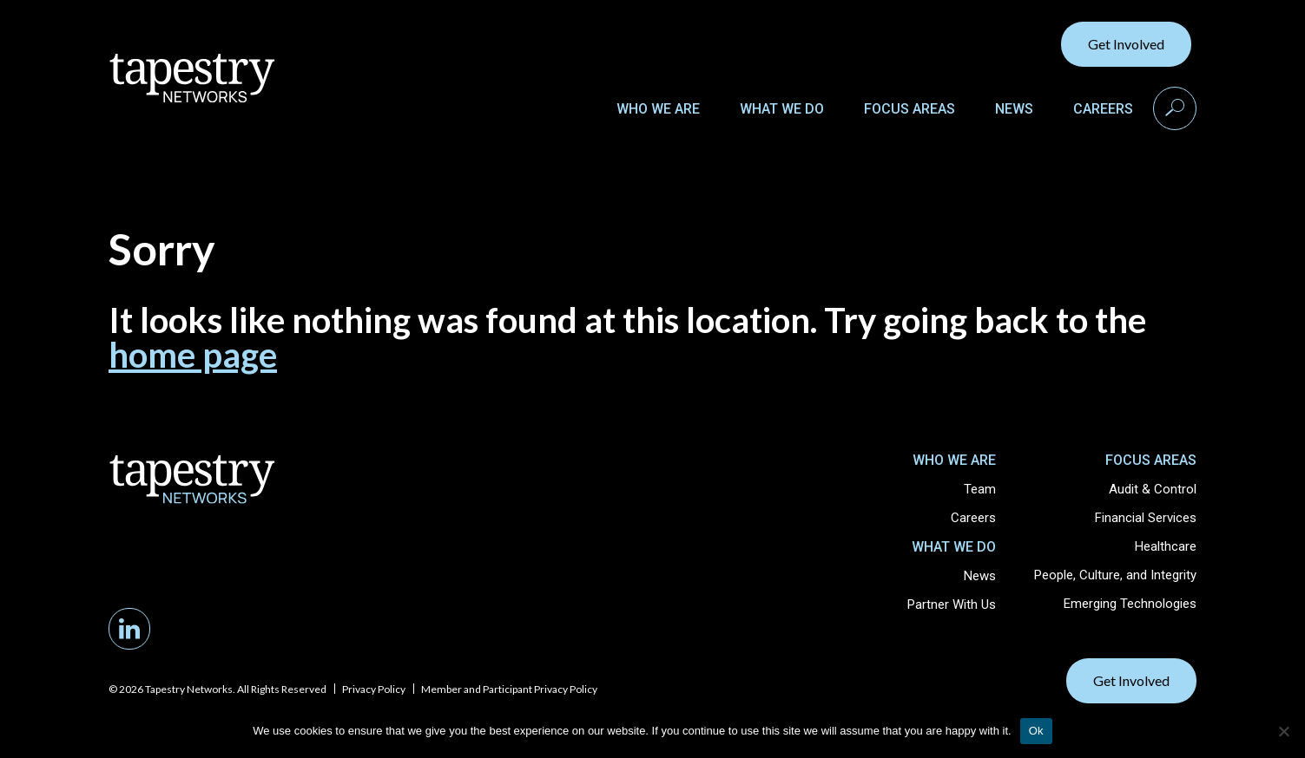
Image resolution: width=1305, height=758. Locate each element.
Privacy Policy (373, 689)
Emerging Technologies (1130, 603)
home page (193, 355)
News (1014, 109)
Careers (1103, 109)
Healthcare (1165, 546)
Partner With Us (951, 604)
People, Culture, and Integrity (1115, 575)
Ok (1036, 730)
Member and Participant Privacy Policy (509, 689)
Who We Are (658, 109)
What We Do (782, 109)
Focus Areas (909, 109)
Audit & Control (1152, 489)
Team (980, 489)
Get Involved (1126, 44)
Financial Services (1145, 518)
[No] (1283, 731)
